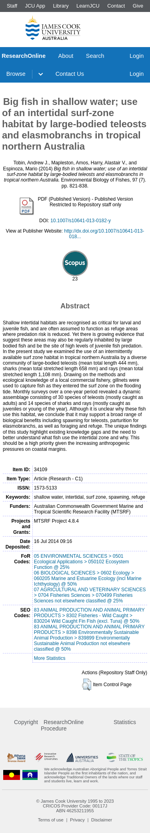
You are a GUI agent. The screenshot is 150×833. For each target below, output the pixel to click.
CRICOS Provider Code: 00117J (75, 805)
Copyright (26, 722)
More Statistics (50, 658)
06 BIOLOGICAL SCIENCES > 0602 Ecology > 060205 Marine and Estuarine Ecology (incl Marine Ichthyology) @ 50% (88, 578)
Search (95, 56)
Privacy (77, 819)
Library (60, 6)
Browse (16, 74)
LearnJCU (88, 6)
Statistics (125, 722)
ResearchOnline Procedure (62, 725)
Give (138, 6)
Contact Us (70, 74)
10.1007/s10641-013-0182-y (80, 220)
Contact (116, 6)
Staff (12, 6)
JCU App (35, 6)
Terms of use (51, 819)
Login (137, 56)
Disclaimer (101, 819)
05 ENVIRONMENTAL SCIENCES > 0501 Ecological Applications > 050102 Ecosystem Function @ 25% (81, 561)
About (66, 56)
